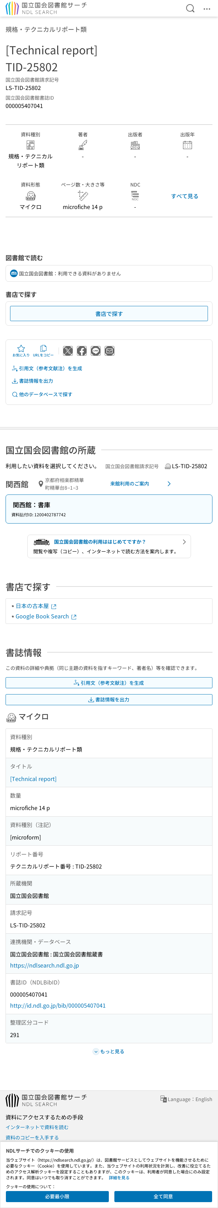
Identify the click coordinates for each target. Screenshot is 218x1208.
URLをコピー (43, 350)
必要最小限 (57, 1196)
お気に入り (21, 350)
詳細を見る (119, 1177)
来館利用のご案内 (142, 484)
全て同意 (163, 1196)
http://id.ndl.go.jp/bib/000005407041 (58, 1005)
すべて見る (185, 196)
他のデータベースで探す (41, 394)
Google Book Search (46, 616)
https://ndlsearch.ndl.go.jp (44, 965)
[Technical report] (33, 778)
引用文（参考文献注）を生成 (46, 368)
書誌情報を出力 (32, 380)
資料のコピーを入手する (32, 1137)
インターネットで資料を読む (37, 1127)
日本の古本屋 (36, 605)
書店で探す (109, 313)
